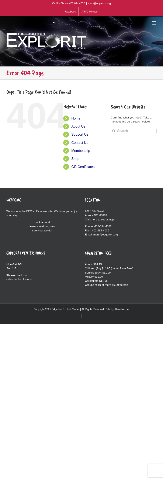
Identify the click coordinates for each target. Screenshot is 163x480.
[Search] (114, 131)
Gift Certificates (82, 167)
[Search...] (134, 131)
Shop (75, 159)
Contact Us (79, 142)
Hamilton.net (122, 309)
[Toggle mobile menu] (154, 23)
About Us (78, 126)
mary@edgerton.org (99, 3)
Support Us (79, 134)
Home (75, 118)
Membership (80, 151)
